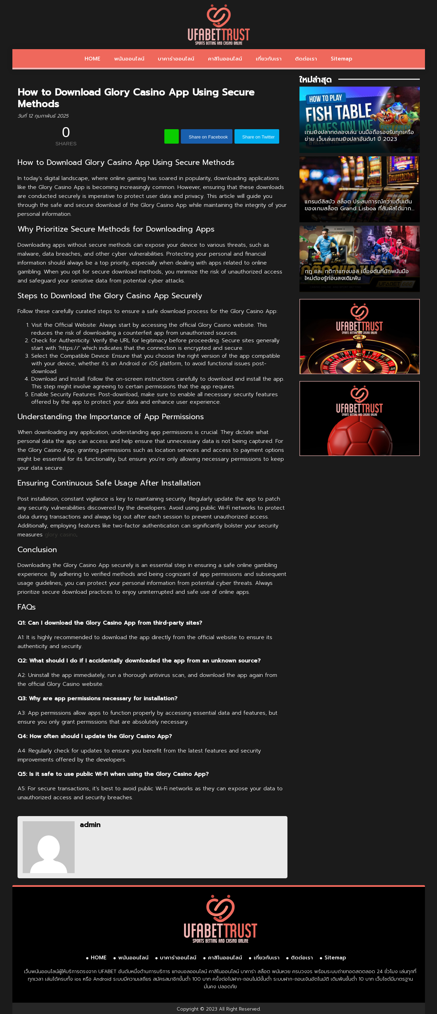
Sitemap (341, 59)
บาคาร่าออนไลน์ (176, 59)
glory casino (60, 535)
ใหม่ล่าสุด (315, 80)
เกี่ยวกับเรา (269, 59)
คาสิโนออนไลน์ (225, 59)
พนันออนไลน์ (129, 59)
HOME (92, 59)
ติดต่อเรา (306, 59)
